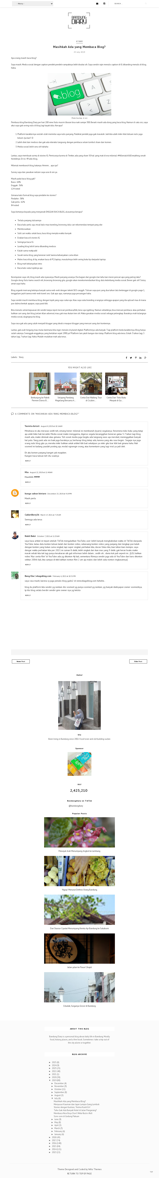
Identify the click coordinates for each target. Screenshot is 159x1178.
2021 (54, 1074)
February (58, 1131)
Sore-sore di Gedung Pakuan (66, 1116)
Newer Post (21, 661)
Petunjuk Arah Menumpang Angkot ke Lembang (79, 851)
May (56, 1122)
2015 (54, 1146)
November (59, 1086)
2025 (54, 1062)
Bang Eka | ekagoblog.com (38, 576)
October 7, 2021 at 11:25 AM (48, 536)
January (58, 1134)
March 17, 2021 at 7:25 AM (50, 515)
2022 (54, 1071)
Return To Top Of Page (79, 1173)
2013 (54, 1152)
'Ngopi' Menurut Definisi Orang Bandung (79, 890)
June (56, 1119)
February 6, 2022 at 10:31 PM (64, 576)
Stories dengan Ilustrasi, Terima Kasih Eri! (72, 1107)
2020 (54, 1077)
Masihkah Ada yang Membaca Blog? (70, 1101)
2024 (54, 1065)
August (57, 1095)
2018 (54, 1137)
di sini (85, 118)
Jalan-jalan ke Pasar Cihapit (79, 967)
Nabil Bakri (30, 536)
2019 (54, 1080)
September (59, 1092)
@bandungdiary (76, 805)
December (59, 1083)
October (58, 1089)
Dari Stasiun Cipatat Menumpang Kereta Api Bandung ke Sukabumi (79, 928)
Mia (27, 472)
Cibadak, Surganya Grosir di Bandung (79, 1006)
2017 (54, 1140)
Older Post (138, 661)
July (56, 1098)
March (57, 1128)
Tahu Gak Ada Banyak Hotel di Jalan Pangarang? (75, 1110)
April (56, 1125)
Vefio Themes (95, 1169)
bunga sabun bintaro (35, 493)
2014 (54, 1149)
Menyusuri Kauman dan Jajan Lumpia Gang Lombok (76, 1104)
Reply (28, 461)
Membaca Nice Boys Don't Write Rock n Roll (73, 1113)
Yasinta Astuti (32, 425)
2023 (54, 1068)
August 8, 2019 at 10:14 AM (51, 426)
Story (79, 41)
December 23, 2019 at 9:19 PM (59, 493)
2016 (54, 1143)
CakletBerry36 (32, 514)
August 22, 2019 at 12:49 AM (41, 472)
